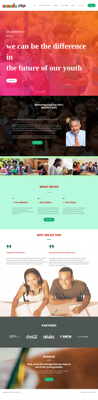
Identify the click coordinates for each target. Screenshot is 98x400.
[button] (92, 5)
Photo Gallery (66, 5)
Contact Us (82, 5)
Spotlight (58, 5)
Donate (75, 5)
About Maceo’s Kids (49, 5)
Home (39, 5)
